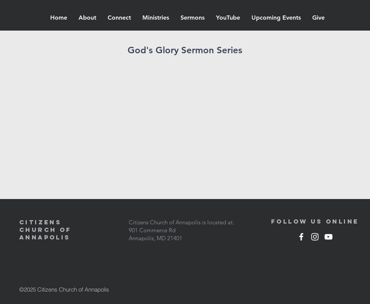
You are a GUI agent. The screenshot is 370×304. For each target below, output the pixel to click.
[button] (87, 18)
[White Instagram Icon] (315, 237)
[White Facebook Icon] (301, 237)
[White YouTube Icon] (328, 237)
